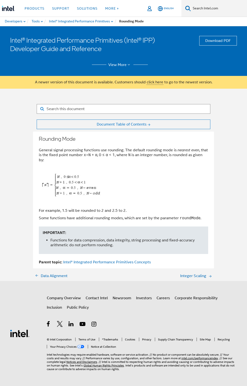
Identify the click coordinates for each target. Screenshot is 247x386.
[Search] (188, 8)
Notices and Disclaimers (81, 362)
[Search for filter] (123, 109)
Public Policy (78, 307)
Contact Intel (97, 298)
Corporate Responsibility (196, 298)
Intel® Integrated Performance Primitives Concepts (107, 262)
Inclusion (54, 307)
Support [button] (60, 8)
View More (120, 64)
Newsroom (122, 298)
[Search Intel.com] (219, 8)
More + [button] (112, 8)
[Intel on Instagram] (94, 324)
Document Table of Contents (121, 124)
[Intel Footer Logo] (19, 333)
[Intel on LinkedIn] (71, 324)
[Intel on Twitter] (60, 324)
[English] (166, 8)
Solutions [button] (87, 8)
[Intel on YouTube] (83, 324)
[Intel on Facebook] (48, 324)
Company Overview (64, 298)
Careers (163, 298)
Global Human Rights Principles (103, 365)
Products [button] (34, 8)
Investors (144, 298)
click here (155, 82)
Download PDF (218, 40)
